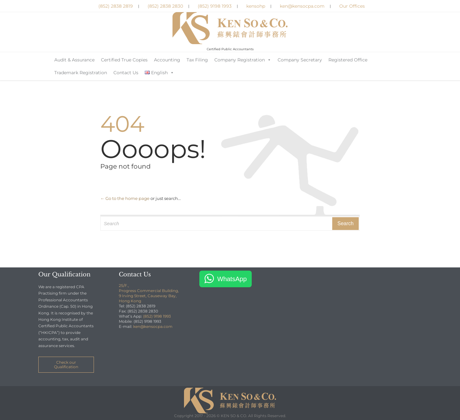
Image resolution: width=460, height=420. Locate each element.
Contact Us (125, 72)
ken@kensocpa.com (152, 326)
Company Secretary (300, 60)
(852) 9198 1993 (157, 316)
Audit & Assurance (74, 60)
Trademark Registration (80, 72)
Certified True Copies (124, 60)
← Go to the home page (125, 198)
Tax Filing (197, 60)
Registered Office (347, 60)
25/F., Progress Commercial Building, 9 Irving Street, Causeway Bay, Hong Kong (149, 293)
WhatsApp (232, 278)
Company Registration (242, 60)
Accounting (167, 60)
